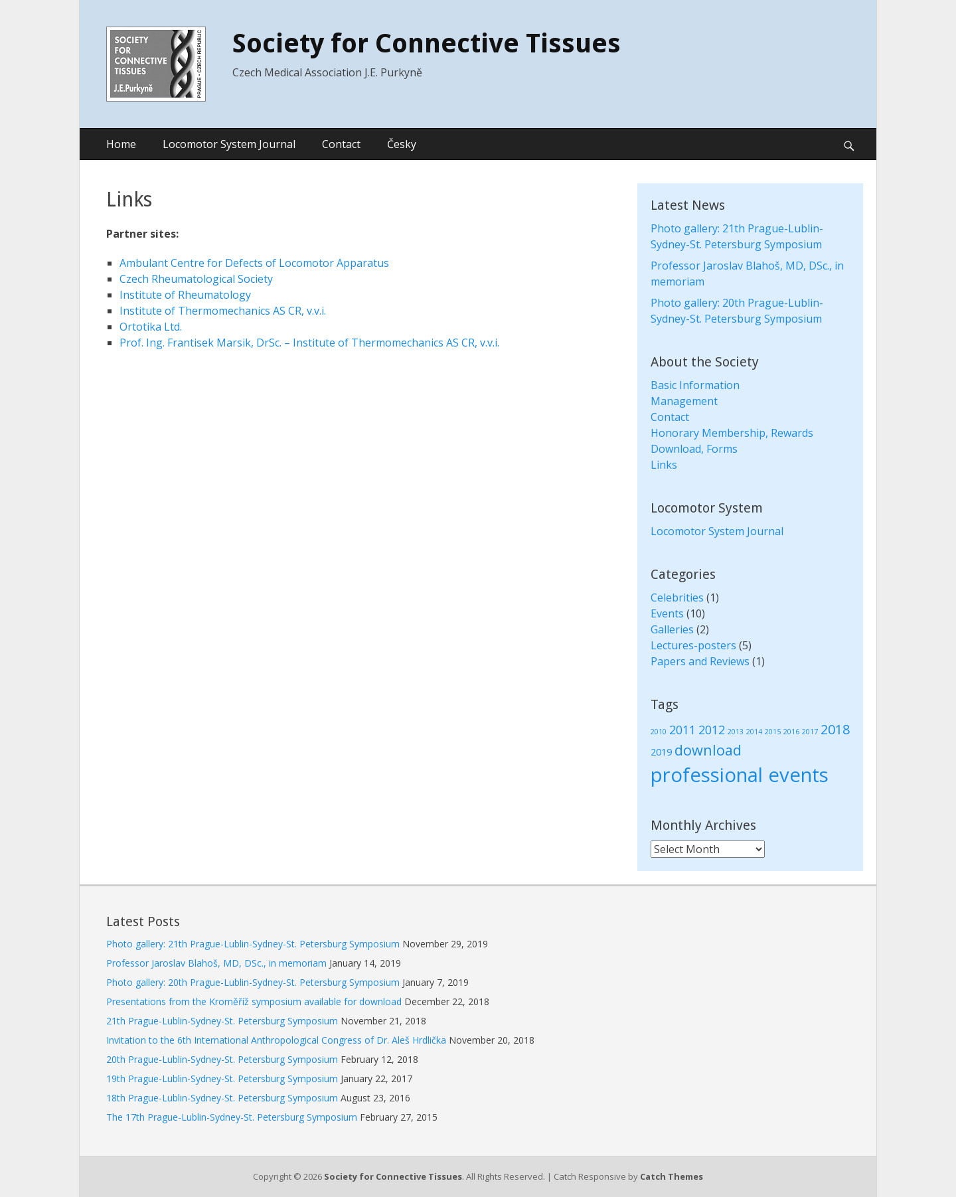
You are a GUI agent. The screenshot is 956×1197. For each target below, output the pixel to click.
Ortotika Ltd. (151, 326)
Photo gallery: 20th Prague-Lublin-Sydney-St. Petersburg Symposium (253, 982)
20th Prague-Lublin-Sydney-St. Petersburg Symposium (222, 1059)
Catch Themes (671, 1176)
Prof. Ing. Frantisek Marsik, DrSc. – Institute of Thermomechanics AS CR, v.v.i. (309, 342)
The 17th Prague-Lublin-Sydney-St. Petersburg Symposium (231, 1117)
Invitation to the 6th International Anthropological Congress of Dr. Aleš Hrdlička (276, 1040)
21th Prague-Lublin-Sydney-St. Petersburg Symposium (222, 1020)
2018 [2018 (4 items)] (835, 729)
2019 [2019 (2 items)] (661, 751)
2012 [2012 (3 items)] (711, 730)
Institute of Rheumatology (185, 294)
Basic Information (695, 385)
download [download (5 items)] (708, 749)
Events (667, 613)
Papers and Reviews (700, 661)
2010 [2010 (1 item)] (659, 731)
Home (121, 144)
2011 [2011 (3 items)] (682, 730)
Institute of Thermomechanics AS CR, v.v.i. (223, 310)
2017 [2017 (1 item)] (810, 731)
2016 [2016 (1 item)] (791, 731)
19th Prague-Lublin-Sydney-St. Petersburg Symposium (222, 1078)
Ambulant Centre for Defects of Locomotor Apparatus (254, 263)
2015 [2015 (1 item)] (773, 731)
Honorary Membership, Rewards (732, 433)
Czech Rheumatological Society (196, 279)
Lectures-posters (693, 645)
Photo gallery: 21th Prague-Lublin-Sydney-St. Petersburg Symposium (253, 943)
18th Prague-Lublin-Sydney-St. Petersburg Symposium (222, 1097)
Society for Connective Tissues (426, 43)
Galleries (672, 629)
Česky (401, 144)
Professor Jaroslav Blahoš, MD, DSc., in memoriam (216, 963)
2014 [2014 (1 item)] (754, 731)
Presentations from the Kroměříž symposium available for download (254, 1001)
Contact (341, 144)
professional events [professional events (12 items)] (740, 774)
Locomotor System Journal (229, 144)
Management (684, 401)
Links (664, 464)
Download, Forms (694, 448)
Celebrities (677, 597)
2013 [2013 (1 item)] (736, 731)
